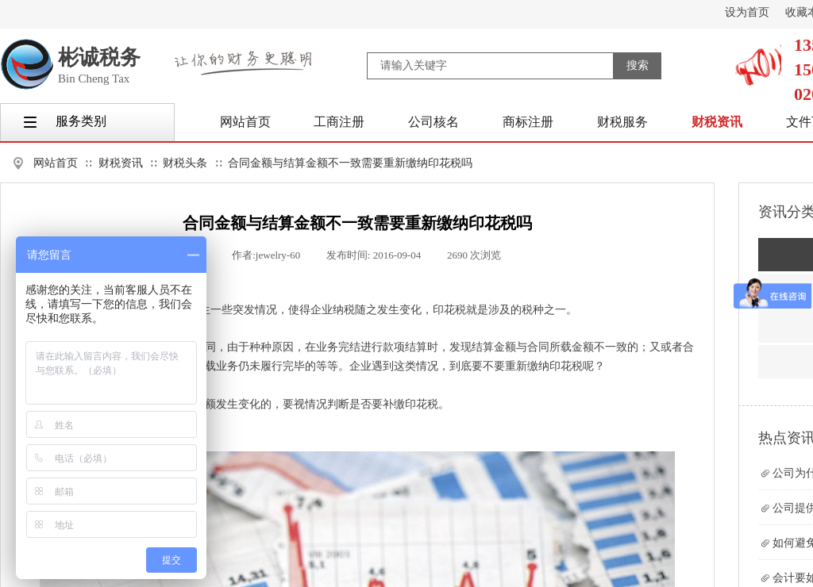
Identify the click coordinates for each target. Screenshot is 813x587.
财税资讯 (120, 163)
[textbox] (490, 65)
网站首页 (55, 163)
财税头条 (185, 163)
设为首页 (747, 12)
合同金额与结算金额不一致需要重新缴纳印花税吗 (350, 163)
